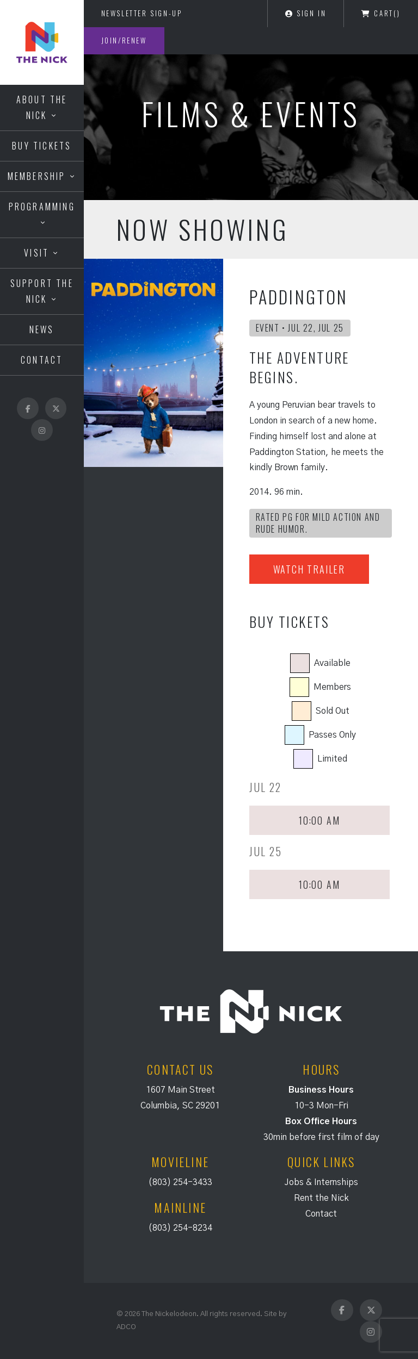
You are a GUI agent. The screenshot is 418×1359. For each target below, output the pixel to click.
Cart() (381, 13)
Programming (42, 206)
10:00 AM (319, 820)
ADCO (126, 1327)
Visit (36, 252)
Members (332, 687)
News (41, 329)
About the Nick (41, 107)
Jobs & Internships (321, 1182)
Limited (332, 759)
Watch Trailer (309, 569)
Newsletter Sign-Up (141, 13)
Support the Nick (41, 291)
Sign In (305, 13)
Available (332, 663)
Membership (37, 176)
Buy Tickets (41, 145)
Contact (42, 359)
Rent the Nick (321, 1198)
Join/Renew (124, 40)
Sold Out (332, 711)
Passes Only (332, 735)
